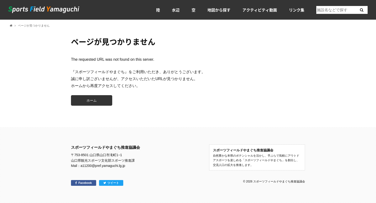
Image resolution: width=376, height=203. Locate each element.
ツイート (113, 183)
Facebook (85, 183)
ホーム (92, 100)
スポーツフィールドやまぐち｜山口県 (44, 9)
